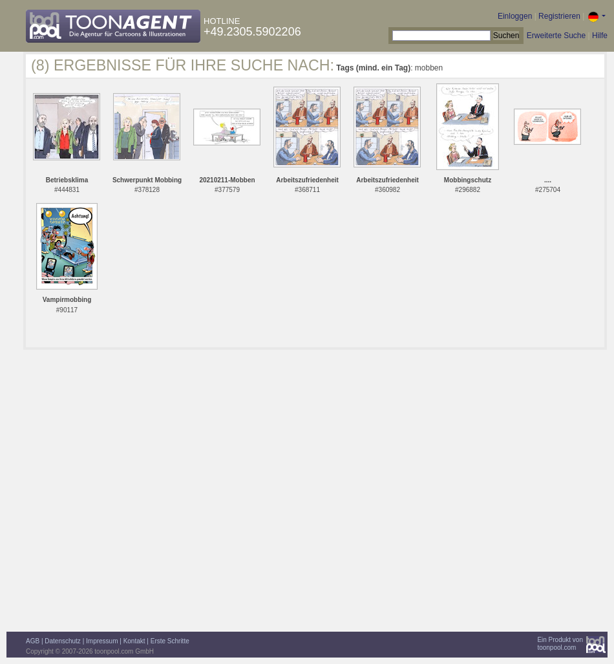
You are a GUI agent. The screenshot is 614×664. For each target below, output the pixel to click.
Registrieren (559, 16)
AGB (32, 641)
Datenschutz (63, 641)
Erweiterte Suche (556, 35)
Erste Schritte (170, 641)
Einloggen (515, 16)
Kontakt (134, 641)
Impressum (102, 641)
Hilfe (600, 35)
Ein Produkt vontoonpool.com (560, 643)
